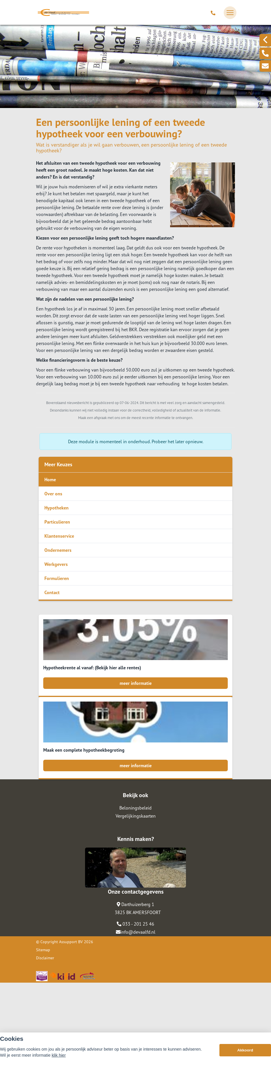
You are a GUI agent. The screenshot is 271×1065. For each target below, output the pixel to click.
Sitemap (43, 1032)
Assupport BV (71, 1024)
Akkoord (245, 1056)
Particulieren (57, 522)
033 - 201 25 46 (135, 1006)
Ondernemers (57, 550)
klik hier (59, 1061)
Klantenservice (59, 536)
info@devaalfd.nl (135, 1014)
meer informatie (136, 683)
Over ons (53, 494)
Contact (52, 592)
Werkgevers (56, 564)
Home (50, 479)
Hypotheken (56, 508)
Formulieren (56, 578)
